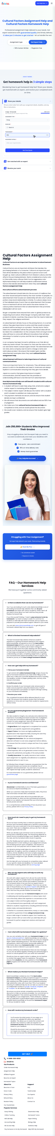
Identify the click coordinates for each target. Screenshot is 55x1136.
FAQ (29, 1087)
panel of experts (31, 887)
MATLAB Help (9, 1119)
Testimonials (32, 1091)
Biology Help (32, 1122)
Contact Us (31, 1101)
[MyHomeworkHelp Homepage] (8, 3)
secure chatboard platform (15, 938)
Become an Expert (10, 1078)
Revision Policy (8, 1101)
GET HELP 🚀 (27, 1054)
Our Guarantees (9, 1105)
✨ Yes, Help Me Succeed (27, 458)
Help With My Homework (36, 1129)
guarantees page (12, 774)
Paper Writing (32, 1119)
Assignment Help (9, 1071)
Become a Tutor (9, 1087)
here (34, 988)
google (27, 987)
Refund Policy (8, 1098)
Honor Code (8, 1091)
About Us (30, 1098)
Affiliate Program (9, 1074)
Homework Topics (9, 1081)
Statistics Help (32, 1126)
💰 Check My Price (27, 547)
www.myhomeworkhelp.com (24, 625)
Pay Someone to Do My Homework (16, 1129)
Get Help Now (42, 3)
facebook (33, 987)
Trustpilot (12, 988)
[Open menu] (52, 3)
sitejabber (40, 987)
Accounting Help (10, 1122)
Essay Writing (9, 1112)
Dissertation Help (33, 1112)
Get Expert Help (38, 42)
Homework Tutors (34, 1115)
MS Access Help (10, 1126)
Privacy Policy (28, 807)
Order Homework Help (11, 1067)
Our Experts (31, 1094)
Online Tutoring (10, 1115)
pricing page (36, 865)
